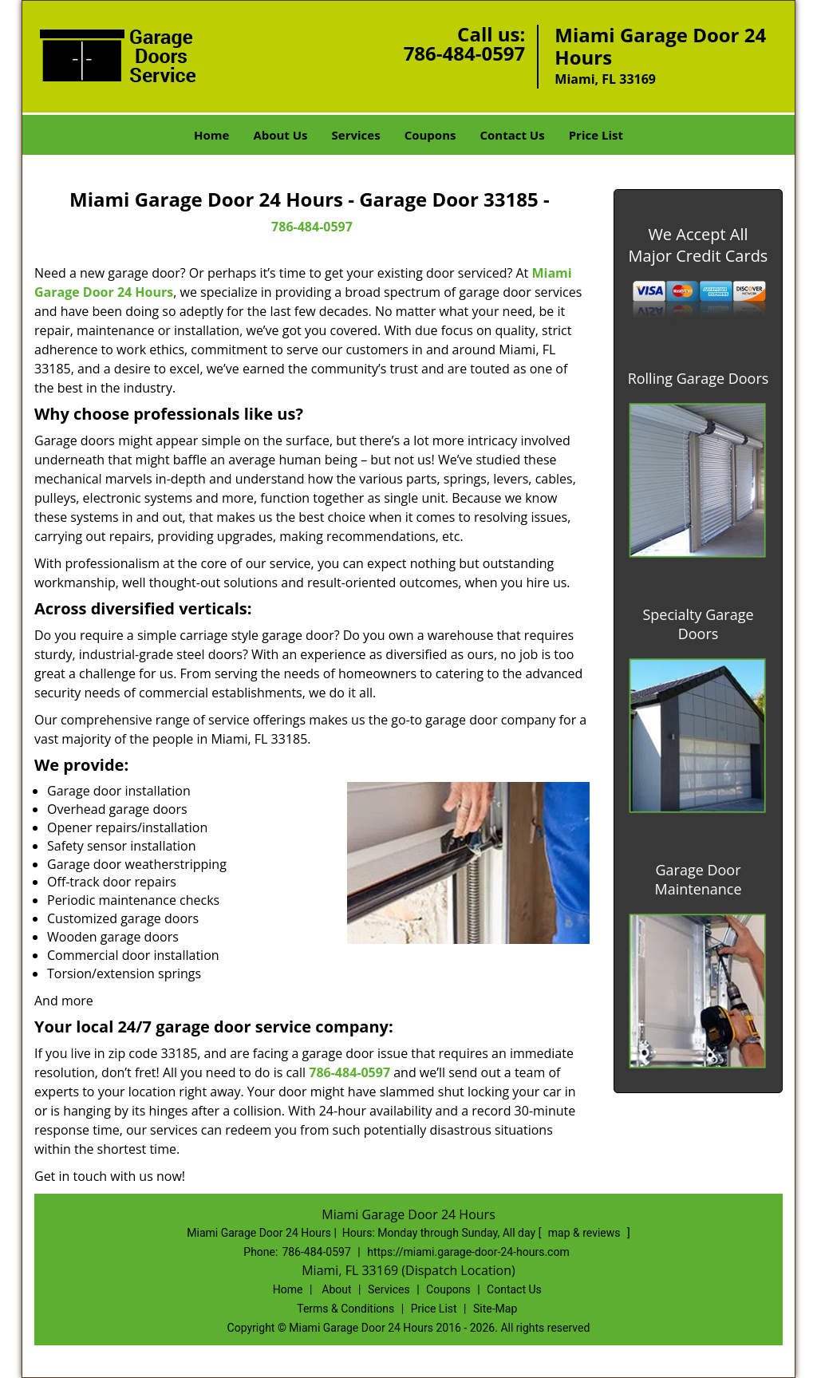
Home (211, 135)
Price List (596, 135)
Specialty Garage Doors (697, 624)
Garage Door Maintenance (697, 879)
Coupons (430, 135)
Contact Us (512, 135)
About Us (280, 135)
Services (356, 135)
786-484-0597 (465, 53)
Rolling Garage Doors (698, 378)
